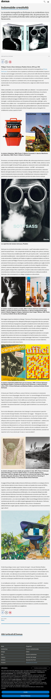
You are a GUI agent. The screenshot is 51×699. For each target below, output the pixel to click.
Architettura (4, 649)
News (2, 620)
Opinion (3, 657)
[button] (40, 668)
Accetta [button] (25, 692)
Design (3, 651)
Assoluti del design (31, 657)
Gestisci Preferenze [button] (25, 695)
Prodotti (3, 662)
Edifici (27, 651)
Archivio (3, 660)
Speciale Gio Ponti (31, 660)
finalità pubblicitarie (16, 679)
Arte (2, 654)
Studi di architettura (31, 654)
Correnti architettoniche (32, 649)
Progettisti (29, 646)
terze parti (24, 675)
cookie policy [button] (27, 673)
